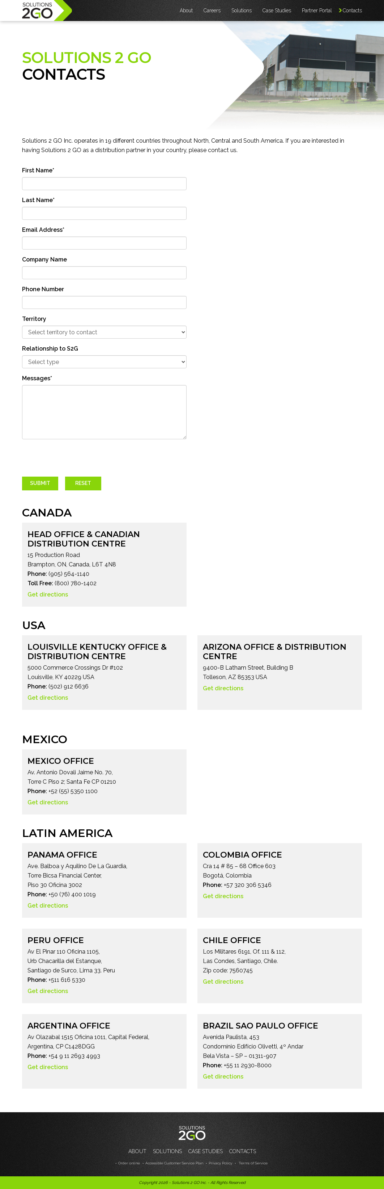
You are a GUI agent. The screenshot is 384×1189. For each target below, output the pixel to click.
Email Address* (43, 229)
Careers (212, 10)
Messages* (37, 378)
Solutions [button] (241, 10)
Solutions (167, 1151)
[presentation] (77, 459)
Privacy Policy (220, 1163)
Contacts (352, 10)
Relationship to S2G (50, 348)
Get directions (47, 594)
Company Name (44, 259)
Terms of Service (253, 1163)
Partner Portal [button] (317, 10)
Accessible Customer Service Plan (174, 1163)
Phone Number (43, 289)
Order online (129, 1163)
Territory (34, 318)
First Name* (38, 170)
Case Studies (277, 10)
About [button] (186, 10)
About (137, 1151)
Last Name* (38, 200)
